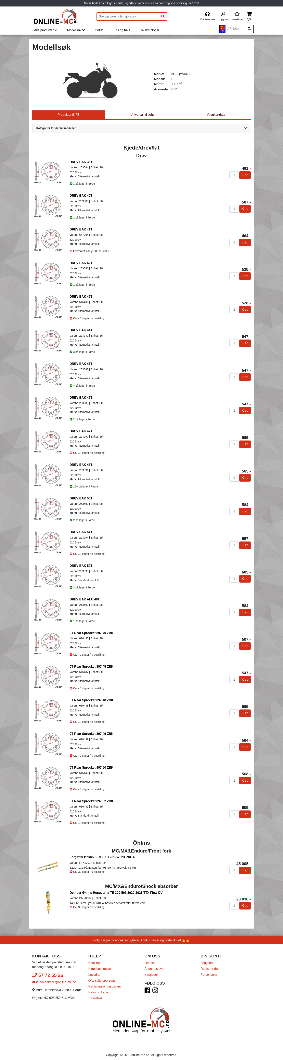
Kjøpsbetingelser (100, 965)
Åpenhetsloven (155, 965)
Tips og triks (121, 30)
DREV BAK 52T (81, 565)
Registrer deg (210, 965)
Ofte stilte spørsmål (102, 976)
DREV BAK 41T (81, 229)
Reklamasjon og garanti (105, 982)
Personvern (209, 971)
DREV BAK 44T (81, 330)
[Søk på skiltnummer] (249, 28)
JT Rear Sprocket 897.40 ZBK (91, 633)
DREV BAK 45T (81, 363)
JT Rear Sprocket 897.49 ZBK (91, 733)
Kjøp (245, 175)
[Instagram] (155, 987)
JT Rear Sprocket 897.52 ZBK (91, 801)
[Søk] (163, 16)
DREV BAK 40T (81, 195)
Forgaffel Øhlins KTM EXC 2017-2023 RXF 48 (103, 857)
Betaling (94, 959)
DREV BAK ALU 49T (85, 599)
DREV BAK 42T (81, 263)
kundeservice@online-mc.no (54, 978)
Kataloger (151, 971)
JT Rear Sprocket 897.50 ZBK (91, 767)
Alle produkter (45, 30)
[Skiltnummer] (235, 29)
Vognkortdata (216, 114)
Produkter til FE (68, 114)
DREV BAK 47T (81, 431)
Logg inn (207, 959)
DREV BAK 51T (81, 532)
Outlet (99, 30)
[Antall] (234, 175)
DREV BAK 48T (81, 464)
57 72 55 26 (47, 971)
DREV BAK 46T (81, 397)
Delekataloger (149, 30)
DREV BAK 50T (81, 498)
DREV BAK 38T (81, 162)
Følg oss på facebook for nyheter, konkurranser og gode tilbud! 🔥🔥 (141, 936)
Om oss (150, 959)
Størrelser (95, 994)
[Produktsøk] (128, 16)
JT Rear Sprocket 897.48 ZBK (91, 700)
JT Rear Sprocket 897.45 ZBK (91, 666)
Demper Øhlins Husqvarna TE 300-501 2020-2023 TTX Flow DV (116, 890)
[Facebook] (147, 987)
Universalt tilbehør (143, 114)
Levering (94, 971)
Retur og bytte (98, 988)
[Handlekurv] (249, 16)
